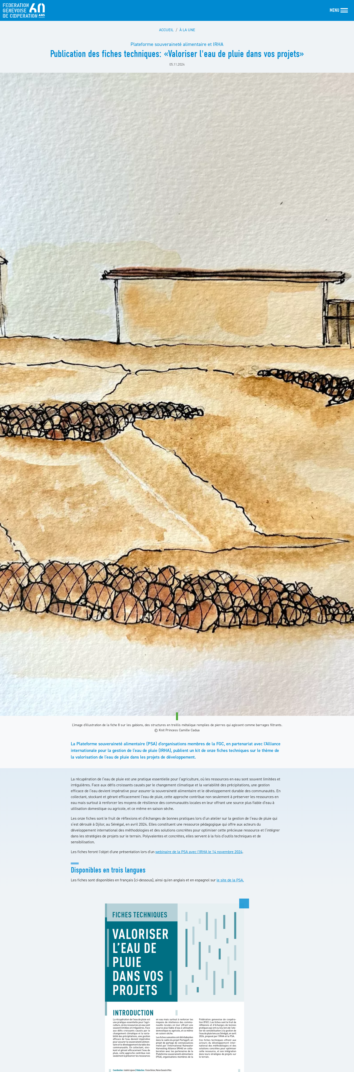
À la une (187, 29)
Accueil (166, 29)
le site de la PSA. (230, 879)
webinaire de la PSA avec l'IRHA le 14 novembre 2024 (198, 851)
